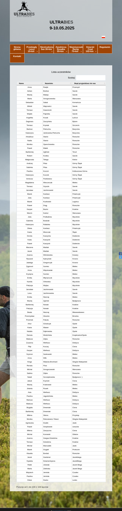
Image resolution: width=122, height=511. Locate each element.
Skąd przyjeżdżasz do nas (75, 83)
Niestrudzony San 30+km (46, 49)
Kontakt (17, 56)
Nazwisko (39, 83)
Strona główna (17, 48)
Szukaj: (87, 78)
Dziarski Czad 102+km (91, 49)
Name (21, 83)
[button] (61, 37)
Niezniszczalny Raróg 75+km (76, 49)
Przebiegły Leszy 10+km (32, 49)
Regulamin (105, 47)
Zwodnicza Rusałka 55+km (61, 49)
